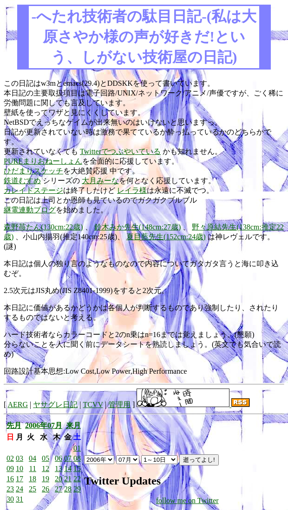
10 (19, 468)
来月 (73, 425)
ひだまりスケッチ (33, 171)
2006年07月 (43, 425)
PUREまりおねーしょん (43, 161)
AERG (17, 404)
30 (10, 499)
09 (10, 468)
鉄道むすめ (22, 181)
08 (77, 458)
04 (32, 458)
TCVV (93, 404)
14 (68, 468)
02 (10, 458)
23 (10, 489)
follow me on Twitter (187, 500)
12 (45, 468)
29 (77, 489)
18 (32, 479)
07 (68, 458)
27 (58, 489)
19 (45, 479)
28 (68, 489)
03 (19, 458)
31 (19, 499)
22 (77, 479)
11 (32, 468)
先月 (14, 425)
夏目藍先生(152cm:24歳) (166, 237)
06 (58, 458)
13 (58, 468)
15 (77, 468)
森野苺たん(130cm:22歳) (43, 227)
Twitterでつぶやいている (120, 151)
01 (77, 448)
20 (58, 479)
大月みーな (100, 181)
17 (19, 479)
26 (45, 489)
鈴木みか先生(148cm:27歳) (137, 227)
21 (68, 479)
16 (10, 479)
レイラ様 (132, 190)
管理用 (119, 404)
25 (32, 489)
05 (45, 458)
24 (19, 489)
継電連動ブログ (30, 210)
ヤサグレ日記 (55, 404)
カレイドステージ (33, 190)
